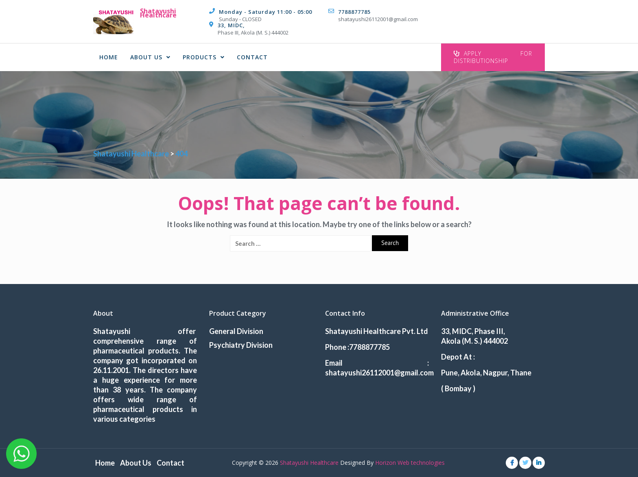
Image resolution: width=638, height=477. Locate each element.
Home (108, 57)
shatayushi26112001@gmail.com (378, 19)
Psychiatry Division (241, 344)
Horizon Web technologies (410, 462)
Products (204, 57)
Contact (252, 57)
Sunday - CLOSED (240, 19)
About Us (150, 57)
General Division (236, 331)
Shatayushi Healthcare (158, 13)
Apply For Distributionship (493, 57)
